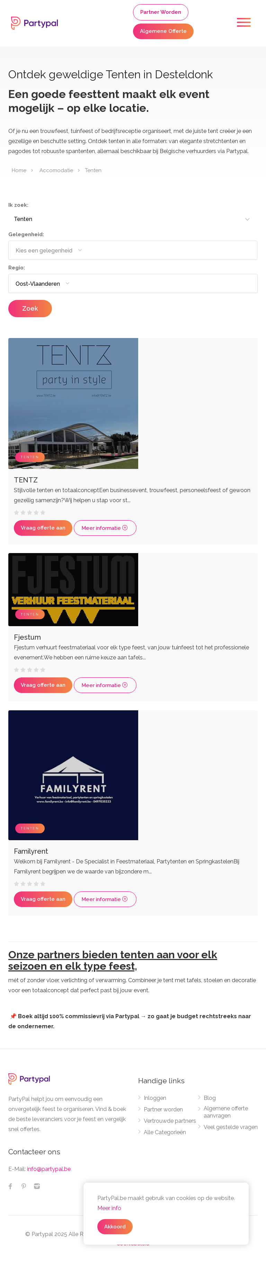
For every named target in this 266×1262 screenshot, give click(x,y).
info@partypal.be (49, 1169)
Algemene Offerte (163, 31)
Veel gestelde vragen (231, 1127)
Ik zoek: (18, 205)
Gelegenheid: (26, 234)
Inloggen (155, 1098)
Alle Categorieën (165, 1132)
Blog (210, 1098)
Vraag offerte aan (43, 528)
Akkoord (115, 1227)
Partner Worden (160, 12)
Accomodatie (56, 170)
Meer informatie (105, 528)
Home (19, 170)
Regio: (16, 268)
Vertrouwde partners (170, 1121)
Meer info (109, 1208)
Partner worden (163, 1109)
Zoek (30, 308)
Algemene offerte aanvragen (226, 1112)
